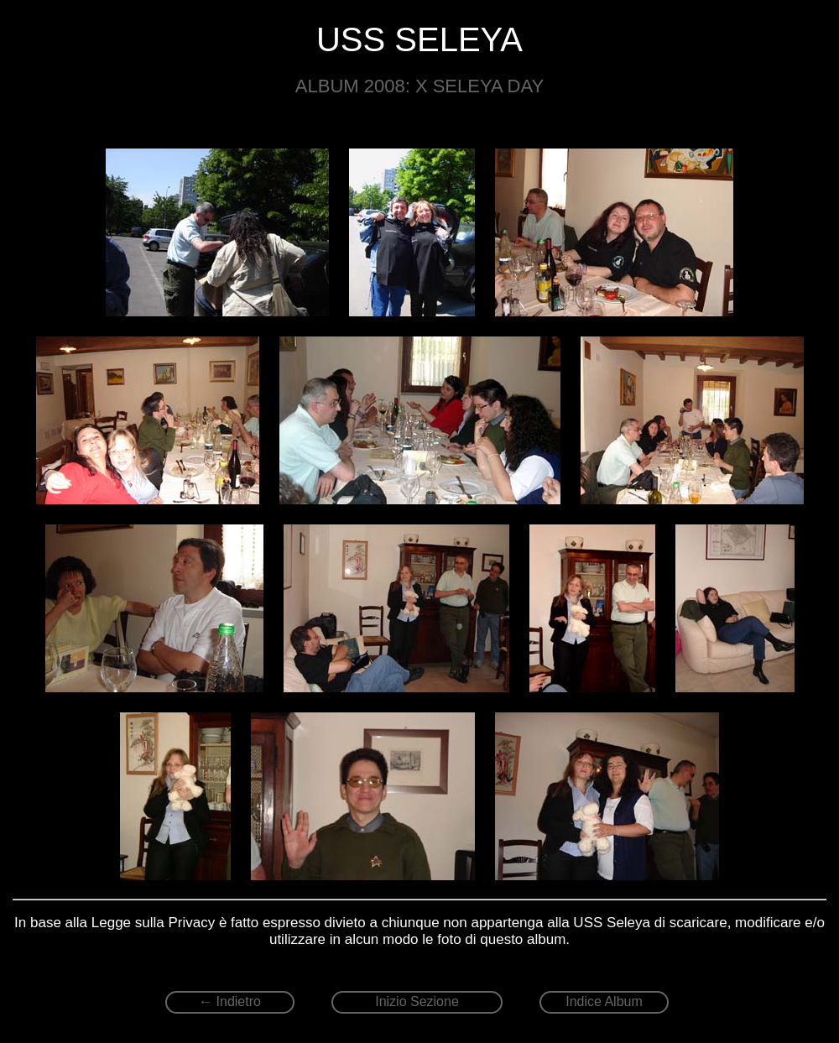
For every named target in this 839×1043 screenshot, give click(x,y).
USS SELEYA (419, 39)
